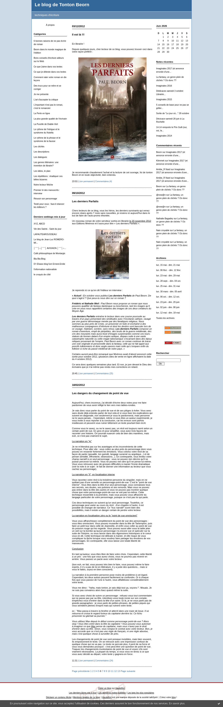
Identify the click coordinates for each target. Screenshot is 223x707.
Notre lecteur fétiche (43, 185)
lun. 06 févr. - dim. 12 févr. (168, 270)
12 (115, 671)
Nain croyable (163, 230)
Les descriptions (41, 152)
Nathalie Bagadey (164, 218)
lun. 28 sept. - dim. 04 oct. (168, 281)
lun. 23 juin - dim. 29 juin (168, 302)
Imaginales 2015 (164, 99)
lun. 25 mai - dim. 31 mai (168, 286)
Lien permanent (86, 181)
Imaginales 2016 (164, 86)
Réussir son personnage (45, 198)
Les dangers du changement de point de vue (100, 393)
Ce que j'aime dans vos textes (48, 67)
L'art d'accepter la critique (46, 100)
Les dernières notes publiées (112, 693)
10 (109, 671)
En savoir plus (176, 703)
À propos (50, 25)
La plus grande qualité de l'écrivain (50, 119)
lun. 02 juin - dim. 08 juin (168, 307)
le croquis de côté (42, 274)
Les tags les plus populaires (140, 693)
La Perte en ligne (42, 113)
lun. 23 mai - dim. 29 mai (168, 275)
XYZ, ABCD (39, 224)
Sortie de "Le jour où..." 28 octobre (172, 113)
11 (112, 671)
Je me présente (41, 94)
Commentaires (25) (104, 373)
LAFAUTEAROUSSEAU (45, 234)
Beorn (159, 152)
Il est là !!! (78, 34)
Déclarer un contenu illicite (58, 697)
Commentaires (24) (104, 660)
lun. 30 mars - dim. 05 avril (169, 291)
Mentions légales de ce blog (86, 697)
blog (174, 697)
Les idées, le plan (42, 171)
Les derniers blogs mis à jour (83, 693)
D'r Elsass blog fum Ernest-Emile (49, 264)
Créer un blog (104, 688)
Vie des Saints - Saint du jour (48, 229)
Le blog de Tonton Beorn (62, 4)
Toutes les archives (165, 318)
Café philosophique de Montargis (49, 253)
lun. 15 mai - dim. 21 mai (168, 265)
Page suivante (128, 671)
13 (119, 671)
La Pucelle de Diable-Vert (46, 124)
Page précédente (81, 671)
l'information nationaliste (45, 269)
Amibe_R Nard (163, 169)
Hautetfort (120, 688)
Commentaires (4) (103, 181)
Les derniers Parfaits (85, 201)
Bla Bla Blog (40, 259)
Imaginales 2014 (164, 136)
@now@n (161, 195)
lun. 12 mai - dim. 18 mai (168, 313)
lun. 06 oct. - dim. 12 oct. (168, 297)
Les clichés (39, 146)
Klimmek (160, 161)
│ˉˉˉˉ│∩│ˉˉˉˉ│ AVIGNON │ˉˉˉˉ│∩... (50, 248)
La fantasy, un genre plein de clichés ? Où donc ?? (172, 198)
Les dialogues (40, 157)
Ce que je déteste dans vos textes (50, 72)
